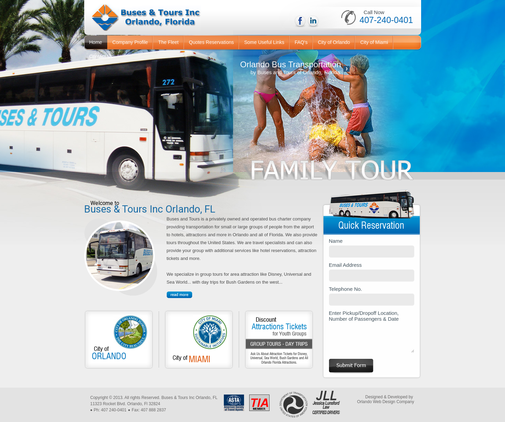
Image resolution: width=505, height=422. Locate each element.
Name (371, 248)
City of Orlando (334, 42)
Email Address (371, 272)
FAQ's (301, 42)
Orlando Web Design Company (385, 401)
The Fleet (168, 42)
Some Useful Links (264, 42)
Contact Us (101, 56)
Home (95, 42)
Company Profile (130, 42)
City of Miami (374, 42)
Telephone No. (371, 296)
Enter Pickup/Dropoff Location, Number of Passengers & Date (371, 331)
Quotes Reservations (211, 42)
